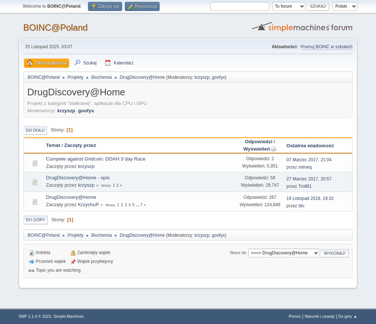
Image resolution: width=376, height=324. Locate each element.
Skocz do (238, 253)
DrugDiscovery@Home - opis (78, 177)
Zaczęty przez (80, 145)
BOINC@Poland (55, 27)
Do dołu (35, 130)
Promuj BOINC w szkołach (326, 46)
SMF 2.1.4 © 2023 (35, 316)
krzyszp (202, 77)
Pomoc (295, 316)
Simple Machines (68, 316)
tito (301, 205)
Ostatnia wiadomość (310, 145)
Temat (53, 145)
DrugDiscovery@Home (71, 197)
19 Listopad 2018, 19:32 (310, 198)
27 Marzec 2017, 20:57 (309, 179)
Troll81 (305, 186)
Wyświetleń (259, 149)
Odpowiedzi (259, 141)
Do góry (35, 220)
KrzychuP (88, 204)
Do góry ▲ (347, 316)
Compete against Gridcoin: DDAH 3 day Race (95, 159)
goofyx (218, 77)
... (138, 205)
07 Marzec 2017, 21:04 (309, 159)
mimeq (305, 167)
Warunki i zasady (320, 316)
